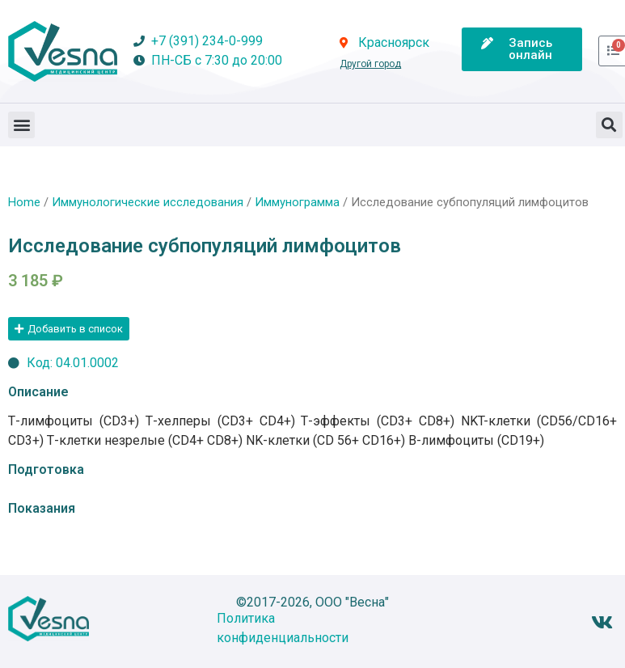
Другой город (370, 64)
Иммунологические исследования (147, 202)
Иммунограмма (297, 202)
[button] (21, 125)
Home (24, 202)
